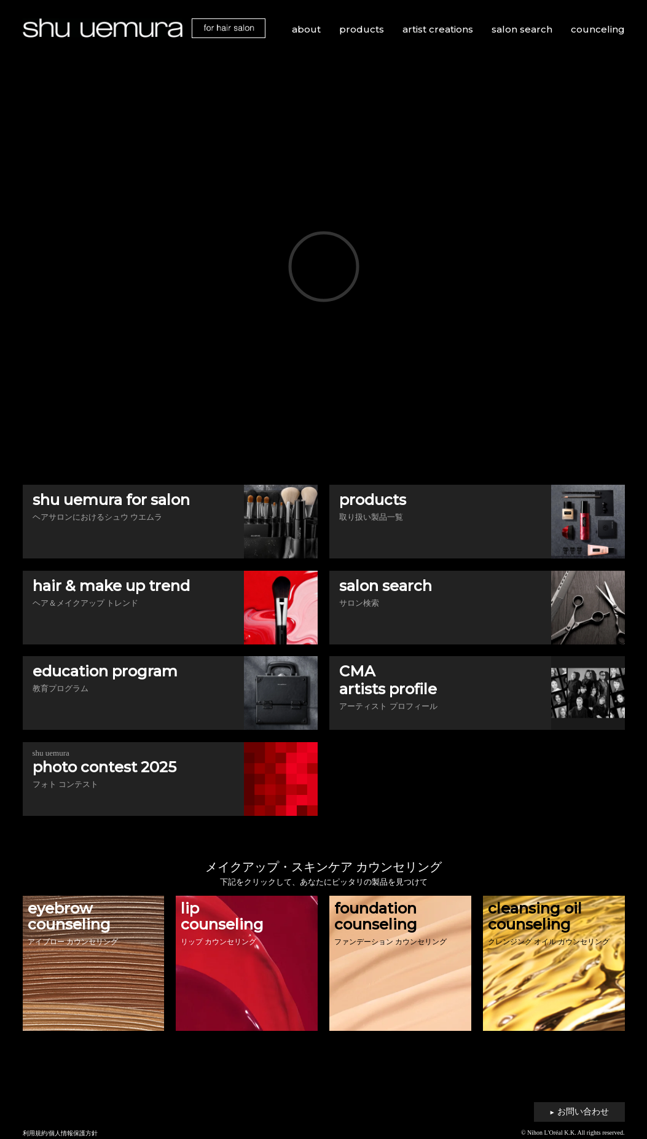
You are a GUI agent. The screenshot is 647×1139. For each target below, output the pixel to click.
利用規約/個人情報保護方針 (60, 1133)
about (306, 29)
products (361, 29)
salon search (522, 29)
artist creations (437, 29)
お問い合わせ (579, 1111)
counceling (598, 29)
